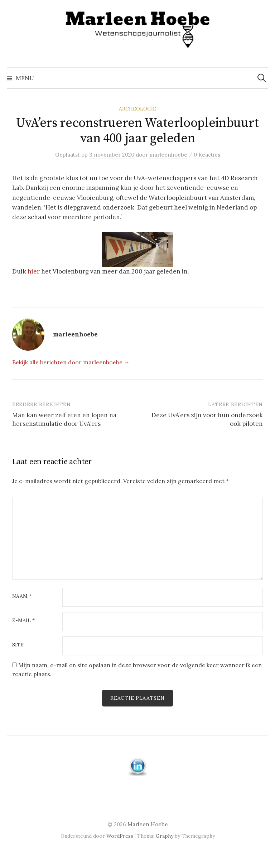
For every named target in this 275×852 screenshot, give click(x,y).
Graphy (164, 836)
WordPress (119, 836)
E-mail (23, 620)
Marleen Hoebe (147, 824)
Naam (22, 596)
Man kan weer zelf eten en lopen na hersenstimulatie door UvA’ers (64, 419)
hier (34, 271)
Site (18, 644)
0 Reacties (207, 154)
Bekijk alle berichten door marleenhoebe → (71, 362)
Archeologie (137, 108)
